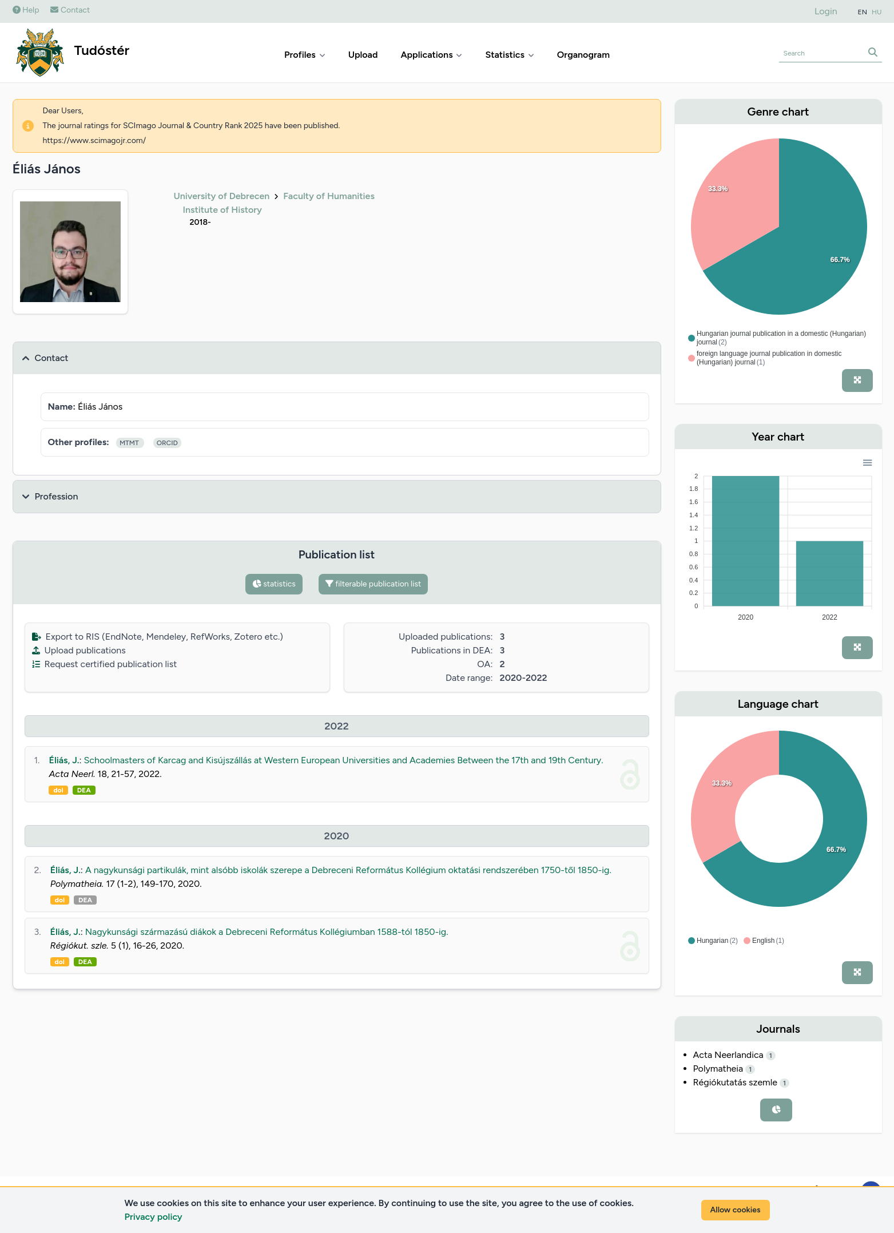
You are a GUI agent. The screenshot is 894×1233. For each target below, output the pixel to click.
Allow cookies (735, 1210)
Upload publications (79, 650)
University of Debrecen (222, 196)
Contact (70, 10)
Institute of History (222, 209)
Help (26, 10)
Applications (431, 54)
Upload (363, 54)
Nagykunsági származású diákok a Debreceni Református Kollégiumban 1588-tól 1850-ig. (266, 931)
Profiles (304, 54)
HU (877, 12)
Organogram (583, 54)
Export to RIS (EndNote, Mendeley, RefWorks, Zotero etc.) (157, 636)
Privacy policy (153, 1216)
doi (58, 790)
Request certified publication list (104, 664)
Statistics (509, 54)
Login (825, 11)
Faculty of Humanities (329, 196)
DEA (84, 790)
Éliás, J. (64, 760)
